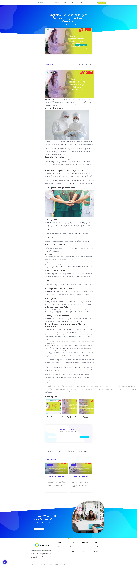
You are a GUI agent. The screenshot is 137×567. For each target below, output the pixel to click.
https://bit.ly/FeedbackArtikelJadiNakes (54, 394)
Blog (81, 2)
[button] (79, 64)
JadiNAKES (47, 372)
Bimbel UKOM (57, 2)
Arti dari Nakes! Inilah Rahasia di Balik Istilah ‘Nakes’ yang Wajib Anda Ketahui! (68, 168)
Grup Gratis (65, 2)
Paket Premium (74, 2)
